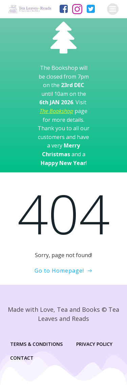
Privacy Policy (94, 344)
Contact (22, 358)
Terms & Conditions (36, 344)
